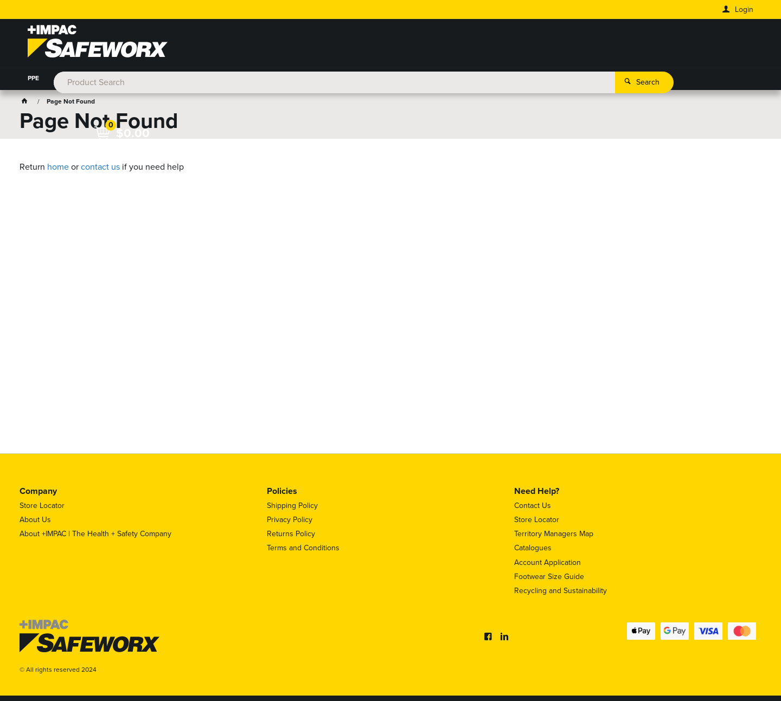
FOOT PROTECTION (139, 78)
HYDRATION (203, 78)
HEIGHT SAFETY (263, 78)
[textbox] (374, 43)
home (58, 166)
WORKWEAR (74, 78)
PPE (33, 78)
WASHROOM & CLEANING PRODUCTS (541, 78)
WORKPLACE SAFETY (336, 78)
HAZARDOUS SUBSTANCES (426, 78)
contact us (100, 166)
